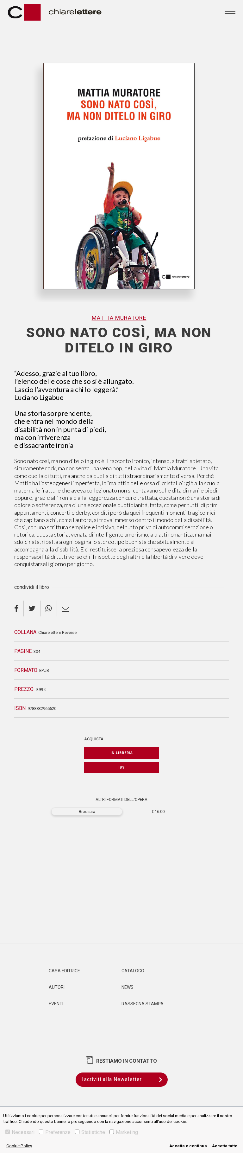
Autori (57, 987)
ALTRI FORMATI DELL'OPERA (121, 799)
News (128, 987)
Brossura (87, 811)
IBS (121, 767)
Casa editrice (64, 970)
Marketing (123, 1132)
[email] (65, 608)
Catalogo (133, 970)
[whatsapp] (48, 608)
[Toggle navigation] (230, 12)
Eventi (56, 1003)
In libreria (121, 753)
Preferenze (55, 1132)
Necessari (19, 1132)
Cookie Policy (19, 1145)
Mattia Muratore (119, 317)
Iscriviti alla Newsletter (125, 1079)
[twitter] (32, 608)
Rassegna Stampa (143, 1003)
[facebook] (19, 608)
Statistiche (90, 1132)
